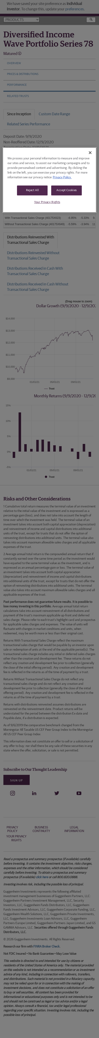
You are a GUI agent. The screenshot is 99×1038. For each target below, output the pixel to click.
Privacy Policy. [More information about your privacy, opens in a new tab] (62, 177)
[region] (49, 180)
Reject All (32, 190)
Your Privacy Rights (47, 202)
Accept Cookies (66, 190)
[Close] (90, 153)
